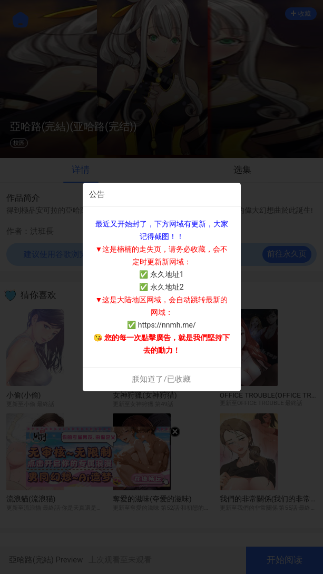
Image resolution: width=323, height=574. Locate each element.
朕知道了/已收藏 (161, 379)
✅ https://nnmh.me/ (161, 325)
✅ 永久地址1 (161, 274)
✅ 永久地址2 (161, 287)
